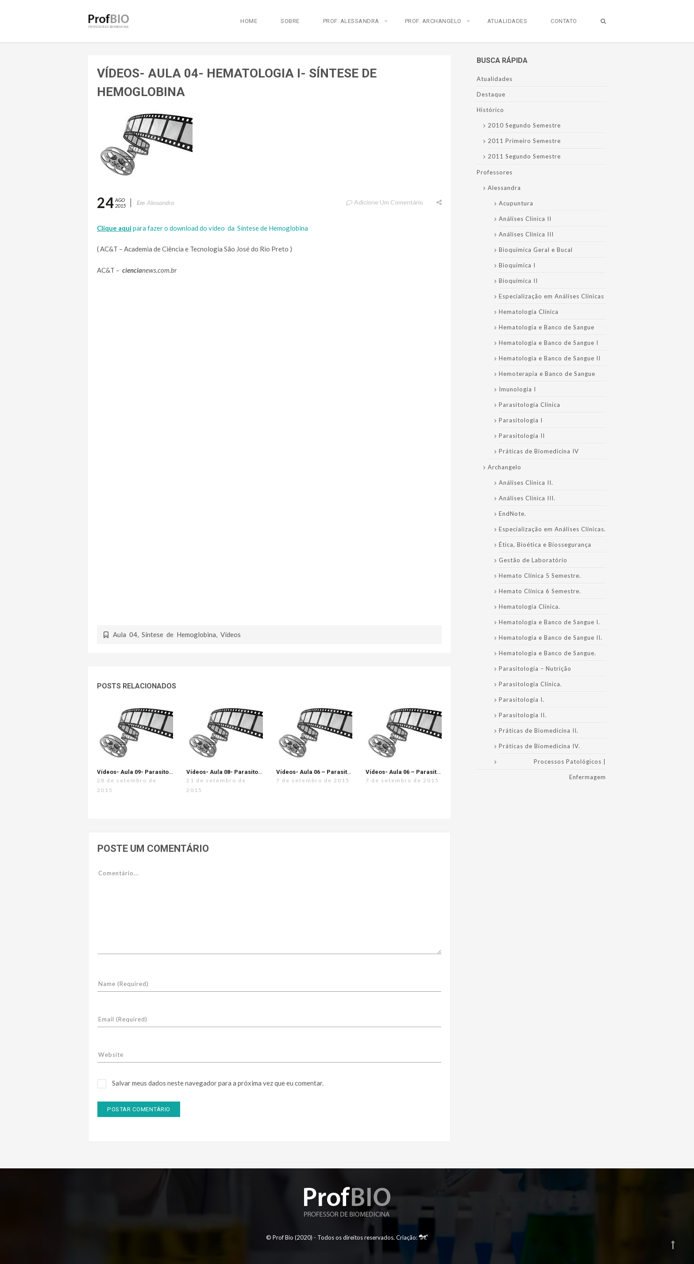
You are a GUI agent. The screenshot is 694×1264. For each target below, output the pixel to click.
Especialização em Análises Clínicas (551, 296)
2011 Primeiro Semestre (524, 140)
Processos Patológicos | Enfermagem (570, 769)
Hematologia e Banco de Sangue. (547, 653)
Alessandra (160, 202)
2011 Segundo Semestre (524, 156)
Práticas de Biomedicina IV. (539, 746)
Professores (495, 172)
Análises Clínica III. (527, 498)
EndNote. (512, 513)
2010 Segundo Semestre (524, 125)
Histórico (490, 109)
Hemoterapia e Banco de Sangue (547, 373)
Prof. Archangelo (433, 21)
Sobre (290, 21)
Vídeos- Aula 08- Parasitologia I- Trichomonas (251, 772)
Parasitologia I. (521, 699)
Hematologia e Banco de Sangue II (550, 358)
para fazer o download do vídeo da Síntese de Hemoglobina (202, 228)
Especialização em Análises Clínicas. (552, 529)
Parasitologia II (522, 435)
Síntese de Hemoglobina (179, 634)
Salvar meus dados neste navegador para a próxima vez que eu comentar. (218, 1083)
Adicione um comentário (384, 202)
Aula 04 (125, 634)
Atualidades (507, 21)
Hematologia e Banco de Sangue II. (550, 637)
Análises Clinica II (525, 218)
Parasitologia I (521, 420)
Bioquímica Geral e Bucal (536, 249)
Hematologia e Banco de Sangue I (548, 342)
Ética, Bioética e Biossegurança (545, 544)
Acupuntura (516, 203)
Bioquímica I (517, 265)
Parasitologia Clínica (529, 404)
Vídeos (230, 634)
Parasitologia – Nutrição (535, 668)
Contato (564, 21)
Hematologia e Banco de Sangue (546, 327)
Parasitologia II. (523, 715)
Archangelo (504, 467)
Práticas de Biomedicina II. (538, 730)
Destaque (491, 94)
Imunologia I (517, 389)
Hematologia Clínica (529, 311)
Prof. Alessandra (351, 21)
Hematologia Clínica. (529, 606)
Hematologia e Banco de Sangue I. (549, 622)
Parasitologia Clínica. (530, 684)
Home (248, 21)
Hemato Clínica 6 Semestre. (540, 591)
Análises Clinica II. (526, 482)
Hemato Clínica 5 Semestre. (540, 575)
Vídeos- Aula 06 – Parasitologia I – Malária (426, 772)
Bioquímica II (518, 280)
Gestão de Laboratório (533, 560)
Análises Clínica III (526, 234)
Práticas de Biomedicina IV (539, 451)
